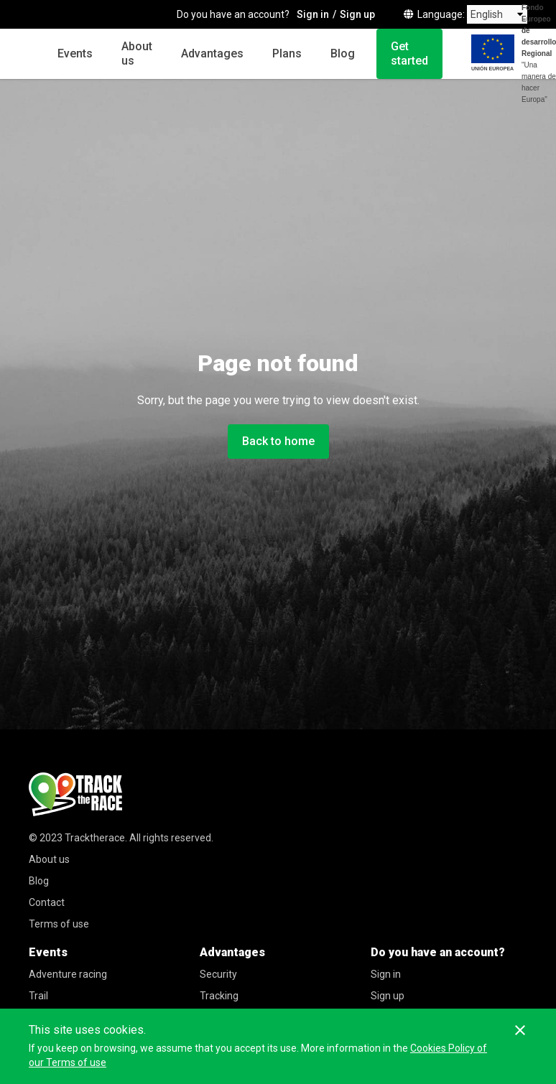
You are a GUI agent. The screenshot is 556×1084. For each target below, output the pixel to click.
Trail (38, 995)
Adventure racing (68, 974)
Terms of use (59, 924)
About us (136, 53)
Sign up (387, 995)
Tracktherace (95, 838)
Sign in (386, 974)
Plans (287, 53)
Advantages (212, 53)
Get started (409, 53)
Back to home (278, 441)
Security (218, 974)
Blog (342, 53)
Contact (47, 902)
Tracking (219, 995)
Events (75, 53)
